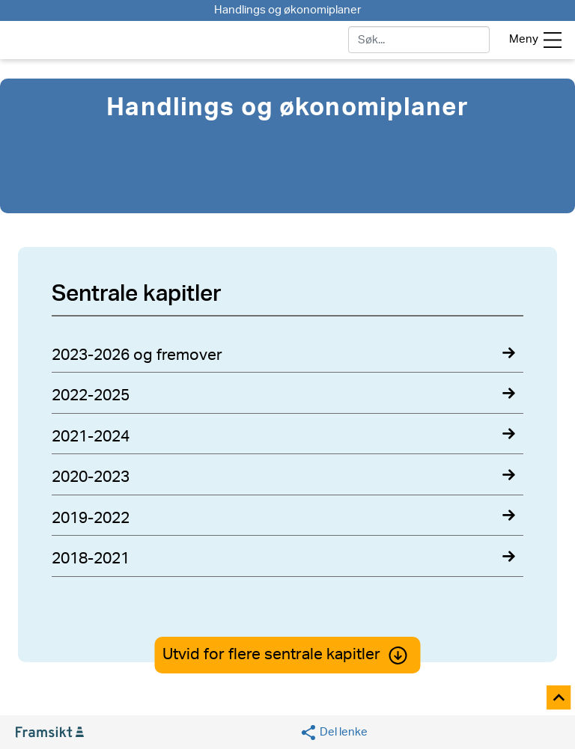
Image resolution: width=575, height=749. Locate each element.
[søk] (419, 39)
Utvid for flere (287, 654)
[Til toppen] (560, 698)
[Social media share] (333, 732)
